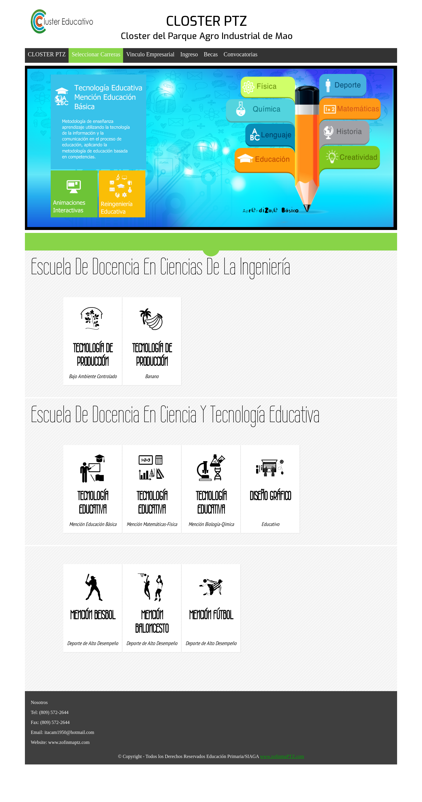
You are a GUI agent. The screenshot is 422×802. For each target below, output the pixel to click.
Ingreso (189, 54)
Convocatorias (241, 54)
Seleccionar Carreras (96, 54)
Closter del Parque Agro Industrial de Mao (207, 36)
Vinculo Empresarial (150, 54)
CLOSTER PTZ (206, 21)
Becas (211, 54)
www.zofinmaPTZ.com (282, 756)
